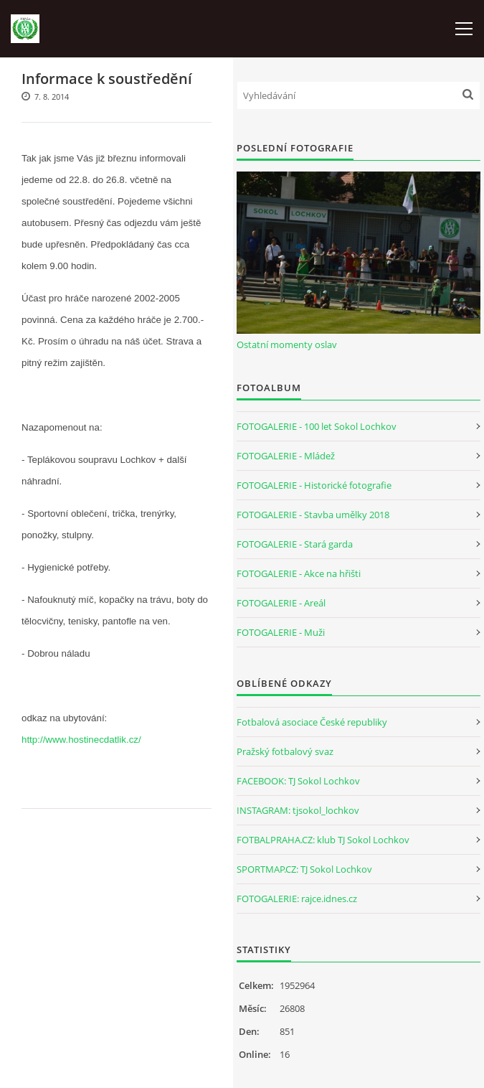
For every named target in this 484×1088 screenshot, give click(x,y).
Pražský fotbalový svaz (285, 751)
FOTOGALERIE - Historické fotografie (314, 485)
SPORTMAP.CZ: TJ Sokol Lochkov (304, 869)
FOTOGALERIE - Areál (281, 602)
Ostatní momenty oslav (287, 344)
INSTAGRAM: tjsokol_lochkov (298, 810)
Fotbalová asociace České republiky (312, 722)
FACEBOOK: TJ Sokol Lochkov (298, 780)
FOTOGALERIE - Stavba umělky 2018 (313, 514)
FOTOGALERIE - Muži (281, 632)
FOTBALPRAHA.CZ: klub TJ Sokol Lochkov (323, 839)
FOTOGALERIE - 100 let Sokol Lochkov (317, 426)
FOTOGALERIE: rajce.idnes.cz (297, 898)
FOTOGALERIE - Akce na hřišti (299, 573)
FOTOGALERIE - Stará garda (295, 544)
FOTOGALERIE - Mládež (286, 455)
